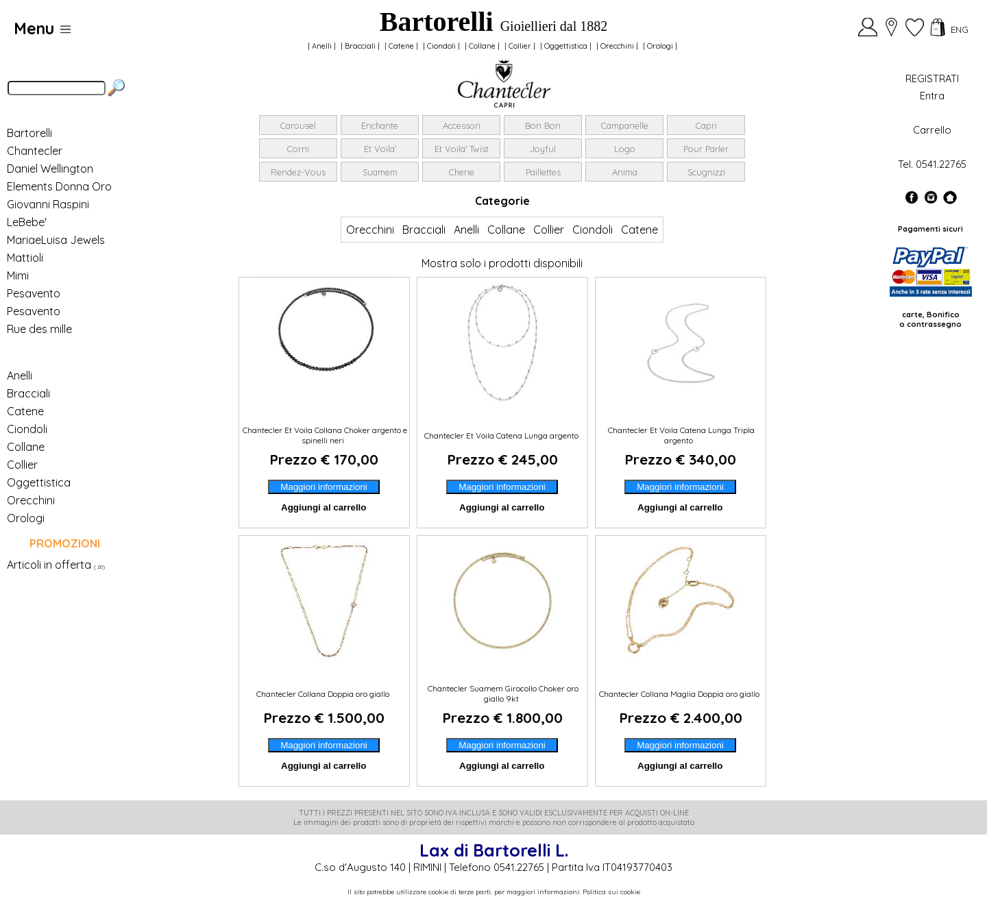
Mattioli (25, 258)
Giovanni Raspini (48, 204)
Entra (932, 95)
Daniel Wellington (50, 168)
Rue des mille (39, 329)
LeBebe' (27, 222)
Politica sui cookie (611, 891)
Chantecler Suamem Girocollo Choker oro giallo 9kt (502, 693)
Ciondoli (441, 46)
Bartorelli (29, 133)
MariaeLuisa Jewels (56, 240)
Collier (520, 46)
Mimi (18, 275)
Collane (482, 46)
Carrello (932, 129)
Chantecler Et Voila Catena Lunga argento (502, 435)
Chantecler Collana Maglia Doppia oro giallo (680, 694)
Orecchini (617, 46)
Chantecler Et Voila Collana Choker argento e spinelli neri (324, 435)
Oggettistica (565, 46)
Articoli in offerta (49, 564)
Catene (401, 46)
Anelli (322, 46)
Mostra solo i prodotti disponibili (502, 263)
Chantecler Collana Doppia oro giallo (323, 694)
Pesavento (33, 293)
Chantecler (34, 151)
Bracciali (360, 46)
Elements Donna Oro (59, 186)
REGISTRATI (932, 78)
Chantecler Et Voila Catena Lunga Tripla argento (680, 435)
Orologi (660, 46)
